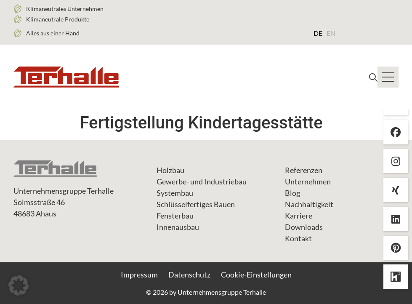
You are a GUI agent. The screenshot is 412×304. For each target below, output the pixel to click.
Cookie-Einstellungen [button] (256, 274)
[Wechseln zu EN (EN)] (331, 33)
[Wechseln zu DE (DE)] (317, 33)
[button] (18, 285)
